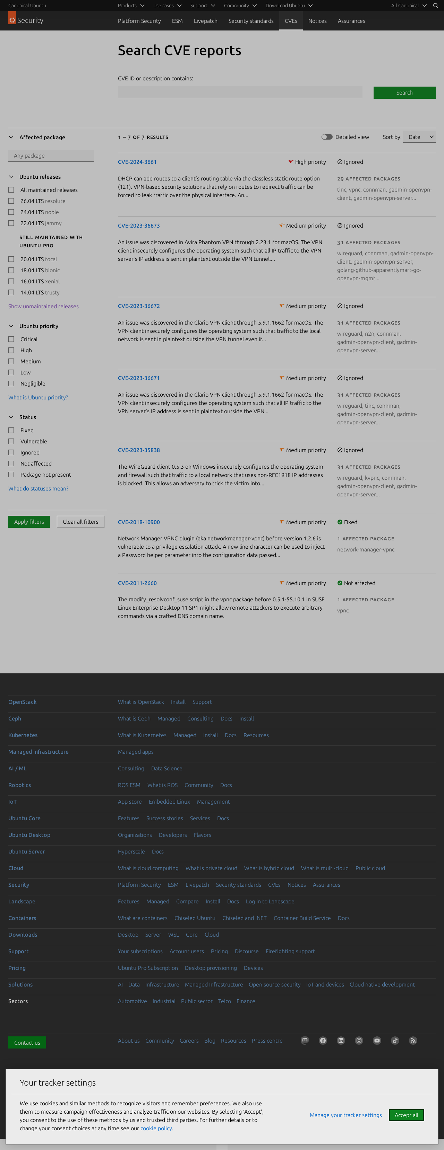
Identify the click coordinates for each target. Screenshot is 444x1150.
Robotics (19, 785)
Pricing (219, 951)
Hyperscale (131, 851)
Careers (189, 1040)
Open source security (275, 984)
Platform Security (139, 21)
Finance (246, 1001)
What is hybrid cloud (269, 868)
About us (129, 1040)
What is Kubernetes (142, 735)
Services (200, 818)
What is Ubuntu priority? (38, 397)
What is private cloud (211, 868)
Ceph (14, 718)
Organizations (135, 835)
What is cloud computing (148, 868)
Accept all (406, 1115)
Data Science (166, 768)
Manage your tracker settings (346, 1115)
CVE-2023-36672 (139, 306)
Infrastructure (162, 984)
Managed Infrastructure (214, 984)
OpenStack (22, 702)
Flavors (202, 835)
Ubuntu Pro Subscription (148, 968)
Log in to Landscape (270, 901)
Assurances (351, 21)
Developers (173, 835)
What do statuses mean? (38, 488)
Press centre (267, 1040)
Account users (187, 951)
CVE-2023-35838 (139, 450)
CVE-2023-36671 (139, 378)
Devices (253, 968)
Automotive (132, 1001)
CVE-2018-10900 (139, 522)
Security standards (251, 21)
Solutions (20, 984)
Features (128, 818)
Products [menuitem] (127, 5)
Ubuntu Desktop (29, 835)
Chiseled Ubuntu (194, 918)
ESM (177, 21)
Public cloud (370, 868)
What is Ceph (134, 718)
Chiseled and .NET (244, 918)
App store (130, 801)
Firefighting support (290, 951)
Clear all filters (81, 522)
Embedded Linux (169, 801)
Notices (317, 21)
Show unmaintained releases (43, 306)
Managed (168, 718)
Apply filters (29, 522)
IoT (12, 801)
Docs (226, 718)
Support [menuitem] (198, 5)
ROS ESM (129, 785)
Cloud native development (382, 984)
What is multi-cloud (325, 868)
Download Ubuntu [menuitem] (285, 5)
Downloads (22, 934)
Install (178, 702)
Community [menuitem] (236, 5)
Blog (209, 1040)
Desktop (128, 934)
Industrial (164, 1001)
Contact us (27, 1043)
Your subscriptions (140, 951)
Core (192, 934)
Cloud (15, 868)
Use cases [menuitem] (163, 5)
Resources (256, 735)
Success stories (164, 818)
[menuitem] (408, 5)
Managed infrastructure (38, 752)
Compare (187, 901)
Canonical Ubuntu (27, 5)
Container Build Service (302, 918)
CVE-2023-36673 (139, 225)
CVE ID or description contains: (155, 78)
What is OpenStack (141, 702)
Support (202, 702)
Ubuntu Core (24, 818)
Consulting (200, 718)
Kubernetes (22, 735)
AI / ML (17, 768)
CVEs (291, 21)
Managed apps (136, 752)
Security (18, 885)
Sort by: (392, 137)
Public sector (197, 1001)
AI (120, 984)
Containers (22, 918)
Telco (224, 1001)
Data (134, 984)
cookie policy (156, 1128)
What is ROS (162, 785)
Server (153, 934)
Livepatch (205, 21)
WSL (173, 934)
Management (213, 801)
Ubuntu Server (26, 851)
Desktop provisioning (211, 968)
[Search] (435, 5)
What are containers (143, 918)
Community (199, 785)
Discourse (247, 951)
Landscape (21, 901)
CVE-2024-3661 (137, 162)
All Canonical (405, 5)
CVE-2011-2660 (137, 583)
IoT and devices (325, 984)
